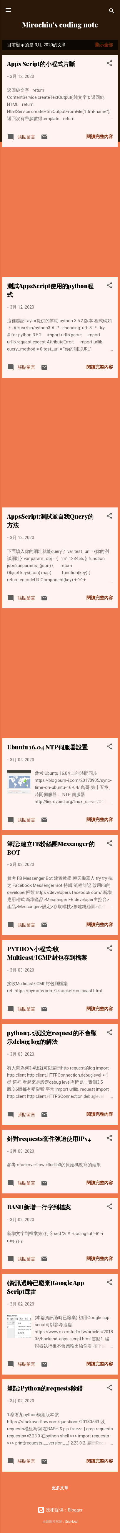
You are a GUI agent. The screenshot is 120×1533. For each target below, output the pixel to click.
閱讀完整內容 (99, 136)
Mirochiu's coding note (60, 24)
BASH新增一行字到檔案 (39, 1207)
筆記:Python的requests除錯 (45, 1388)
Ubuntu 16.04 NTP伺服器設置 (47, 747)
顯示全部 (104, 45)
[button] (109, 64)
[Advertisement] (60, 212)
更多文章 (60, 1487)
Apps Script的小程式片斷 (41, 64)
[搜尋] (111, 12)
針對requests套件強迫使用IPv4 (49, 1138)
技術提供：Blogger (60, 1510)
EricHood (71, 1522)
